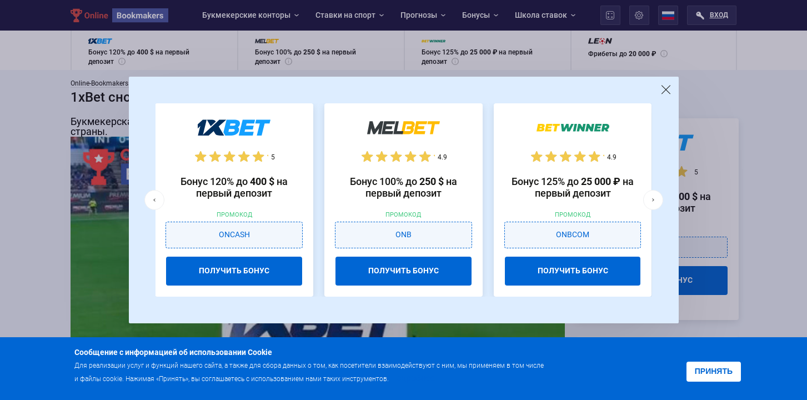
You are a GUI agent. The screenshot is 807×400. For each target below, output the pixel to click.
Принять (714, 371)
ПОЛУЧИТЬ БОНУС (234, 270)
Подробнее (412, 378)
